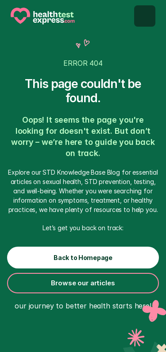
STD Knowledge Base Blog (81, 172)
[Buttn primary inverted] (83, 257)
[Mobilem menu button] (144, 16)
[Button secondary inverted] (83, 283)
